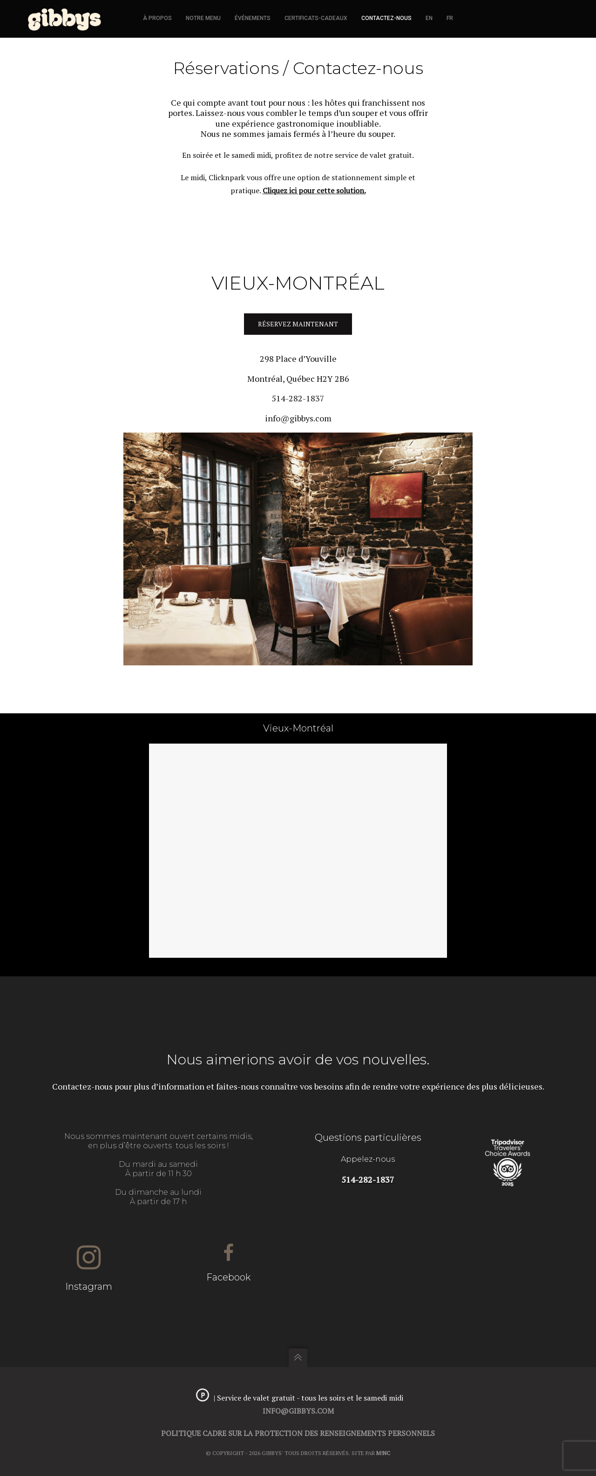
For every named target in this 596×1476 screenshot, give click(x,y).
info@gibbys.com (298, 418)
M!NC (383, 1452)
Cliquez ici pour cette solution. (314, 190)
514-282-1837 (298, 398)
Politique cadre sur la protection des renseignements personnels (298, 1433)
